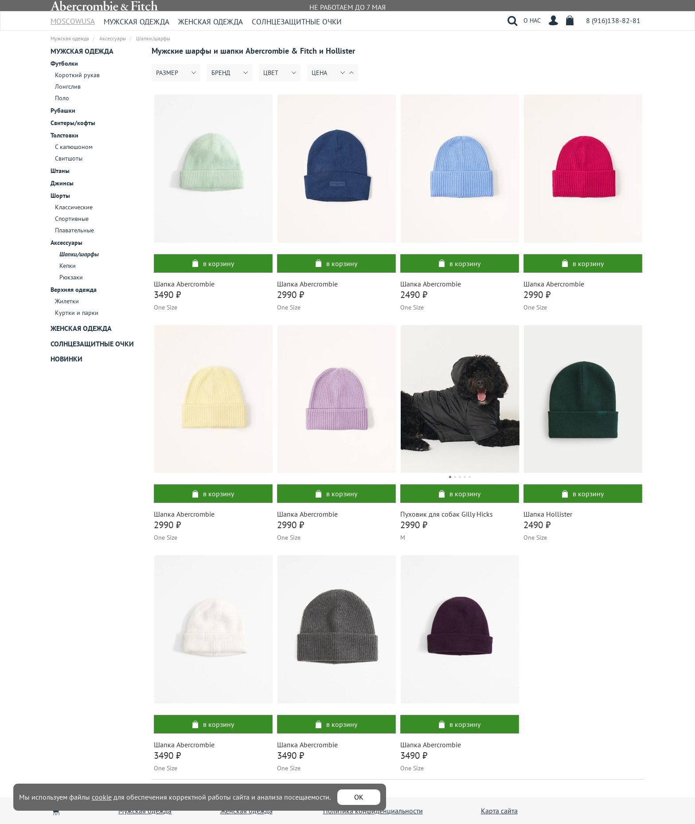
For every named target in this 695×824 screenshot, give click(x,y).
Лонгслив (68, 86)
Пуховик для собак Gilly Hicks (446, 514)
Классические (74, 207)
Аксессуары (66, 243)
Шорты (60, 196)
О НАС (532, 20)
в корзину (213, 263)
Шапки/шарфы (79, 254)
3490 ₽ (167, 295)
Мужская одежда (136, 22)
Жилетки (67, 301)
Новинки (66, 358)
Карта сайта (499, 810)
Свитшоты (68, 158)
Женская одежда (210, 22)
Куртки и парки (76, 313)
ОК (358, 797)
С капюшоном (74, 147)
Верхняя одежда (74, 290)
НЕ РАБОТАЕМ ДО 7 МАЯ (347, 7)
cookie (102, 797)
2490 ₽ (413, 295)
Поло (62, 98)
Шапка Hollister (547, 514)
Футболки (64, 63)
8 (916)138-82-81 (613, 20)
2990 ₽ (290, 295)
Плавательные (74, 230)
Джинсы (62, 183)
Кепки (67, 266)
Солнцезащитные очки (297, 22)
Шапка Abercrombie (184, 283)
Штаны (60, 171)
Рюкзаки (71, 277)
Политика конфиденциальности (373, 810)
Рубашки (63, 110)
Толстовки (64, 135)
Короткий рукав (77, 75)
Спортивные (72, 219)
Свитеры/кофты (73, 123)
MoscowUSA (73, 18)
